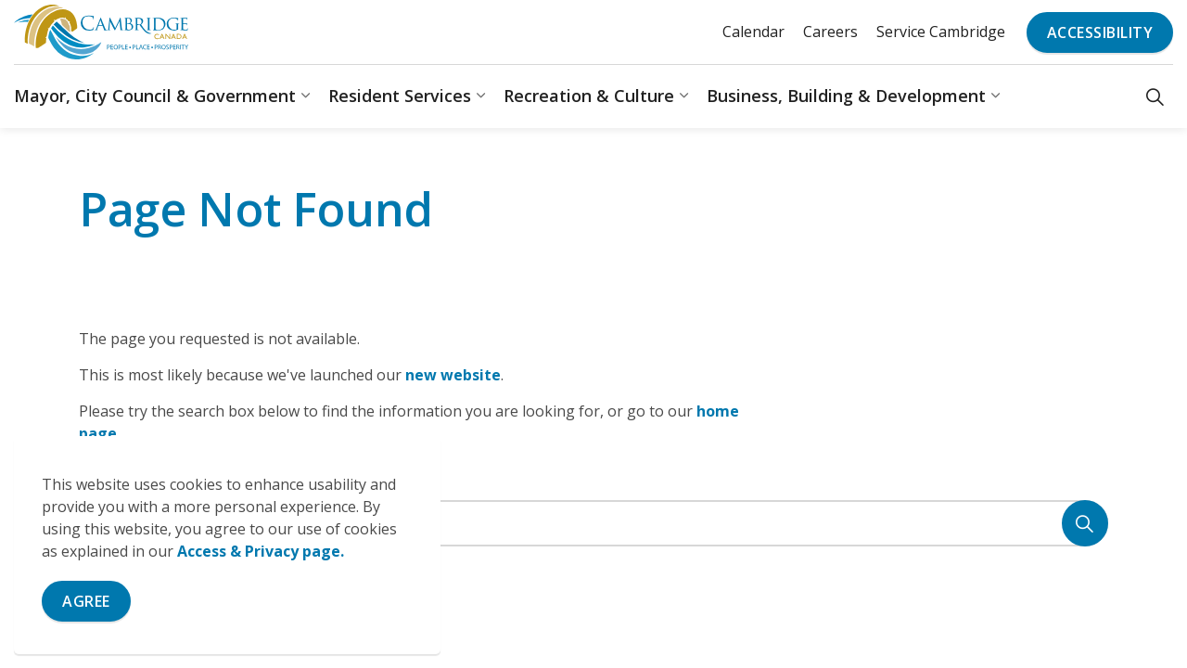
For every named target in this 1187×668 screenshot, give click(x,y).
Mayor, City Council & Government (155, 95)
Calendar (753, 31)
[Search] (1085, 523)
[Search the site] (593, 523)
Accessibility (1100, 32)
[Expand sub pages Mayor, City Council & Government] (305, 96)
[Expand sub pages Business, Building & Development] (995, 96)
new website (453, 375)
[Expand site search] (1155, 96)
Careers (830, 31)
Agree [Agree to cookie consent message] (86, 601)
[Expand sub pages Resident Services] (480, 96)
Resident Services (399, 95)
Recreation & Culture (589, 95)
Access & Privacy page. (260, 551)
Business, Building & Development (846, 95)
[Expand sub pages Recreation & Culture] (683, 96)
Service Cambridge (940, 31)
